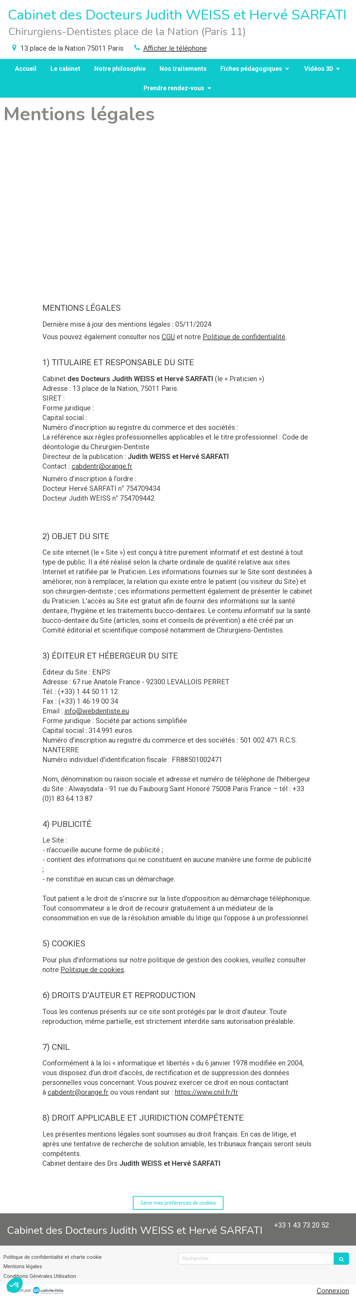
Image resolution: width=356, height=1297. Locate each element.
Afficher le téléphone (175, 48)
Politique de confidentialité (244, 337)
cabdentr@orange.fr (102, 466)
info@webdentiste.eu (96, 711)
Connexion (333, 1291)
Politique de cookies (92, 969)
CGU (168, 337)
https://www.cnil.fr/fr (206, 1092)
